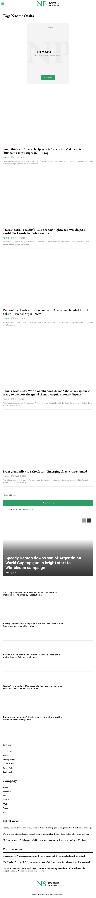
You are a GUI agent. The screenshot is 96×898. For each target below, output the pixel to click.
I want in (48, 503)
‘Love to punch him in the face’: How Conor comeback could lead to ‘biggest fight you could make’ (31, 656)
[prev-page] (84, 520)
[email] (48, 495)
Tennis (6, 157)
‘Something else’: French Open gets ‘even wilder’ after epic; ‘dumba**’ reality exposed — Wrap (42, 151)
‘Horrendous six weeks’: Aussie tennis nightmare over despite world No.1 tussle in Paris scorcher (44, 231)
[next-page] (89, 520)
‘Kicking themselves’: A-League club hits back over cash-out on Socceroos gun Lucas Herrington (33, 624)
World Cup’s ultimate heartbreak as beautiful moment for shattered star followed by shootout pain (30, 593)
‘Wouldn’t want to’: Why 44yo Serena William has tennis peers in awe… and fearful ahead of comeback (33, 687)
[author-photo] (13, 157)
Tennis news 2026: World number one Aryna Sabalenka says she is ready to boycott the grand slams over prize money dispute (46, 392)
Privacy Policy (29, 509)
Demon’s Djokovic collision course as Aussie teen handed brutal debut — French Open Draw (45, 312)
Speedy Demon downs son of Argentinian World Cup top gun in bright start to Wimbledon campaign (43, 563)
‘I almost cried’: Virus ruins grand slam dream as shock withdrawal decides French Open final (44, 855)
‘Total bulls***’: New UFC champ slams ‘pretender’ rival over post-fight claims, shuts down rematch (46, 862)
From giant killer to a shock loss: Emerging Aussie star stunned (45, 471)
